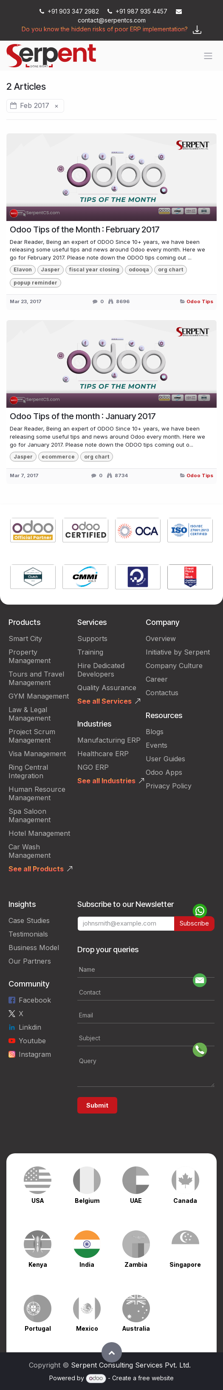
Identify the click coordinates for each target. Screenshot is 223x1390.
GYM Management (38, 696)
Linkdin (30, 1027)
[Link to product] (33, 531)
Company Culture (174, 665)
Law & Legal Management (29, 713)
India (86, 1264)
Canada (185, 1200)
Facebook (35, 1000)
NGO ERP (93, 767)
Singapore (185, 1264)
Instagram (35, 1054)
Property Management (29, 656)
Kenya (37, 1264)
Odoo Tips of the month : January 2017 (83, 416)
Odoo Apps (164, 772)
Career (157, 679)
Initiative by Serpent (178, 652)
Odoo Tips (199, 301)
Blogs (155, 731)
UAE (136, 1200)
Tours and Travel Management (36, 678)
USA (37, 1200)
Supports (92, 638)
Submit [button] (97, 1105)
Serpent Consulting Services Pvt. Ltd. (131, 1365)
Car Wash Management (29, 851)
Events (156, 745)
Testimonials (28, 934)
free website (156, 1378)
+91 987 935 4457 (138, 11)
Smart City (25, 638)
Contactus (162, 692)
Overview (161, 638)
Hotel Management (39, 833)
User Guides (165, 758)
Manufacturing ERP (109, 740)
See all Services (104, 701)
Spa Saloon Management (29, 815)
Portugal (38, 1328)
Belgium (87, 1200)
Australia (136, 1328)
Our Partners (29, 961)
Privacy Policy (169, 786)
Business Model (33, 947)
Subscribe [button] (194, 923)
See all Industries (106, 781)
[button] (112, 1352)
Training (90, 652)
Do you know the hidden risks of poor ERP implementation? (105, 29)
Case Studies (29, 920)
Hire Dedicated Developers (100, 669)
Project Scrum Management (31, 735)
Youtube (32, 1040)
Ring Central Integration (28, 771)
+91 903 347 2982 (70, 11)
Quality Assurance (106, 687)
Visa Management (37, 753)
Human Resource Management (36, 793)
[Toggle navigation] (208, 56)
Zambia (135, 1264)
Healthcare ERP (103, 753)
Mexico (87, 1328)
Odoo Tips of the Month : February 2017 (85, 229)
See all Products (36, 869)
